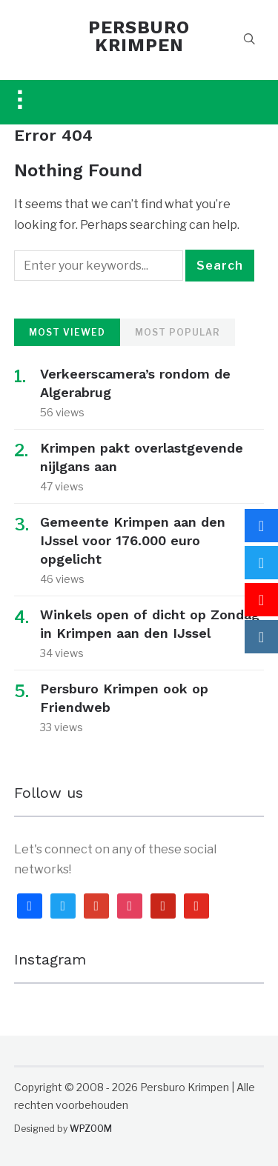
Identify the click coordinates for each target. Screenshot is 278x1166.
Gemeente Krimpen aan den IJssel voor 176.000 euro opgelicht (132, 540)
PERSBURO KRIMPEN (139, 36)
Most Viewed (67, 332)
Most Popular (177, 332)
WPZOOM (91, 1128)
